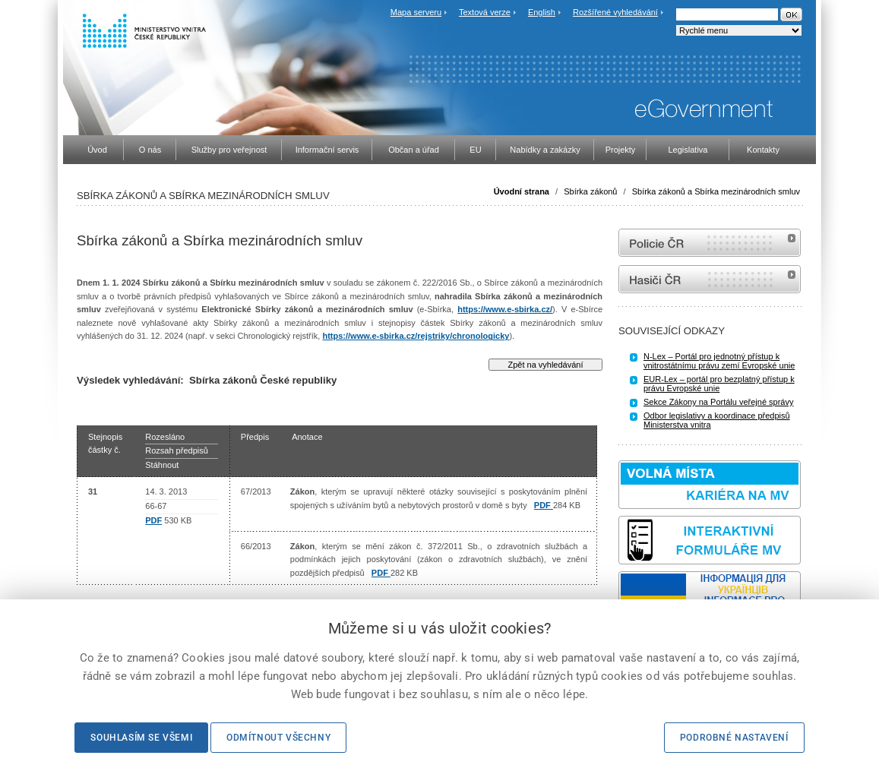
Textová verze (485, 12)
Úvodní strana (521, 191)
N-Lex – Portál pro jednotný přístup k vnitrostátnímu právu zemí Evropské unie (719, 361)
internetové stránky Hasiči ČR (709, 279)
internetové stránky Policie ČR (709, 243)
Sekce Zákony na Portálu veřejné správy (718, 401)
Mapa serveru (415, 12)
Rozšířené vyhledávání (615, 12)
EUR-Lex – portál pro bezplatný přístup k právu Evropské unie (719, 384)
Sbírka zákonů (590, 191)
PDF (153, 520)
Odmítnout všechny (278, 737)
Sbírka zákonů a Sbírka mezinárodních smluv (716, 191)
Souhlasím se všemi (141, 737)
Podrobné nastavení (734, 737)
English (541, 12)
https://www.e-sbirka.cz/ (504, 309)
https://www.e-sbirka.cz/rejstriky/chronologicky (415, 335)
